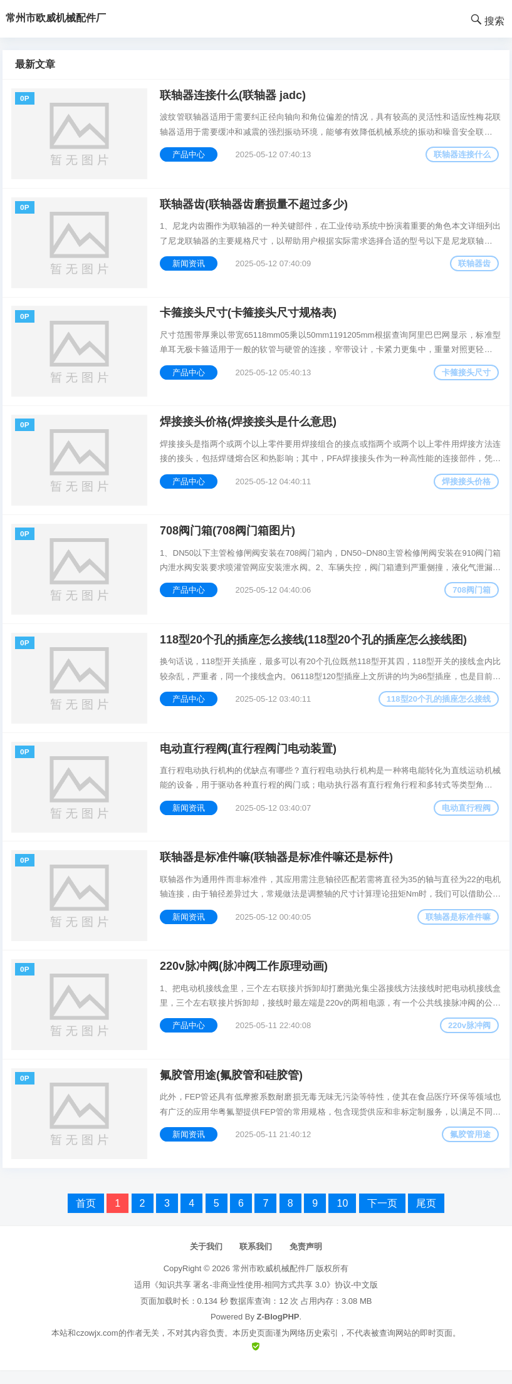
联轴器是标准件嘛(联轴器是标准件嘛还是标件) (277, 867)
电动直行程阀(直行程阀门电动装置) (248, 757)
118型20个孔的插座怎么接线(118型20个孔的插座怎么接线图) (314, 647)
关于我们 (206, 1260)
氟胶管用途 (469, 1147)
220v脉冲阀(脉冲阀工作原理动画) (244, 978)
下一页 (382, 1217)
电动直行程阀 (465, 816)
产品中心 (189, 155)
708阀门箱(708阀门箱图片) (228, 537)
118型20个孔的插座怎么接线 (438, 706)
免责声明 (306, 1260)
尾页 (426, 1217)
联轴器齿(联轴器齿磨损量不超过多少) (254, 206)
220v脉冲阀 (468, 1037)
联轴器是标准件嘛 (457, 927)
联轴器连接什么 (461, 155)
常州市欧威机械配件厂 (273, 1283)
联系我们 (255, 1260)
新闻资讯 (189, 265)
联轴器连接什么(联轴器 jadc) (233, 96)
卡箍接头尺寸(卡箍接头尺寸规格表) (248, 316)
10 (342, 1217)
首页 (86, 1217)
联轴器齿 (473, 265)
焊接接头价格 (465, 486)
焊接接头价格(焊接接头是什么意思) (248, 426)
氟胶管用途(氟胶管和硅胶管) (231, 1088)
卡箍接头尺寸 (465, 375)
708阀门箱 (471, 596)
